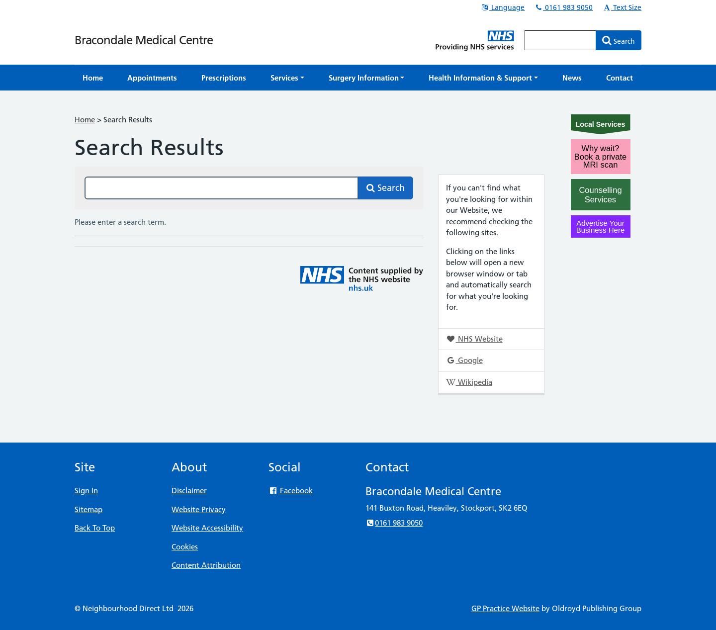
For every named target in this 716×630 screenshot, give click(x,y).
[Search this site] (221, 188)
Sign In (86, 490)
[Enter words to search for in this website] (560, 40)
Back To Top (95, 528)
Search (385, 187)
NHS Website (474, 339)
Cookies (185, 546)
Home (85, 119)
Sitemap (88, 509)
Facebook (290, 490)
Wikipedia (469, 382)
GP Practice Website (505, 608)
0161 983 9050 (563, 7)
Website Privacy (199, 509)
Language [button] (502, 7)
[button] (287, 77)
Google (464, 360)
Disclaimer (189, 490)
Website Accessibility (207, 528)
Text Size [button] (621, 7)
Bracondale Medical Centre (144, 40)
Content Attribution (206, 565)
